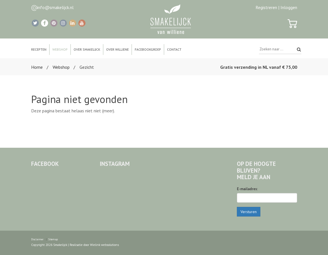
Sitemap (53, 239)
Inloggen (288, 7)
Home (37, 67)
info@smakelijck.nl (55, 7)
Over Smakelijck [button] (87, 49)
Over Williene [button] (117, 49)
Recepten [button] (38, 49)
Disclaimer (37, 239)
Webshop (61, 67)
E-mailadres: (247, 189)
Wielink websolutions (104, 245)
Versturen (249, 211)
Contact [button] (174, 49)
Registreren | (267, 7)
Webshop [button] (60, 49)
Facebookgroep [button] (148, 49)
